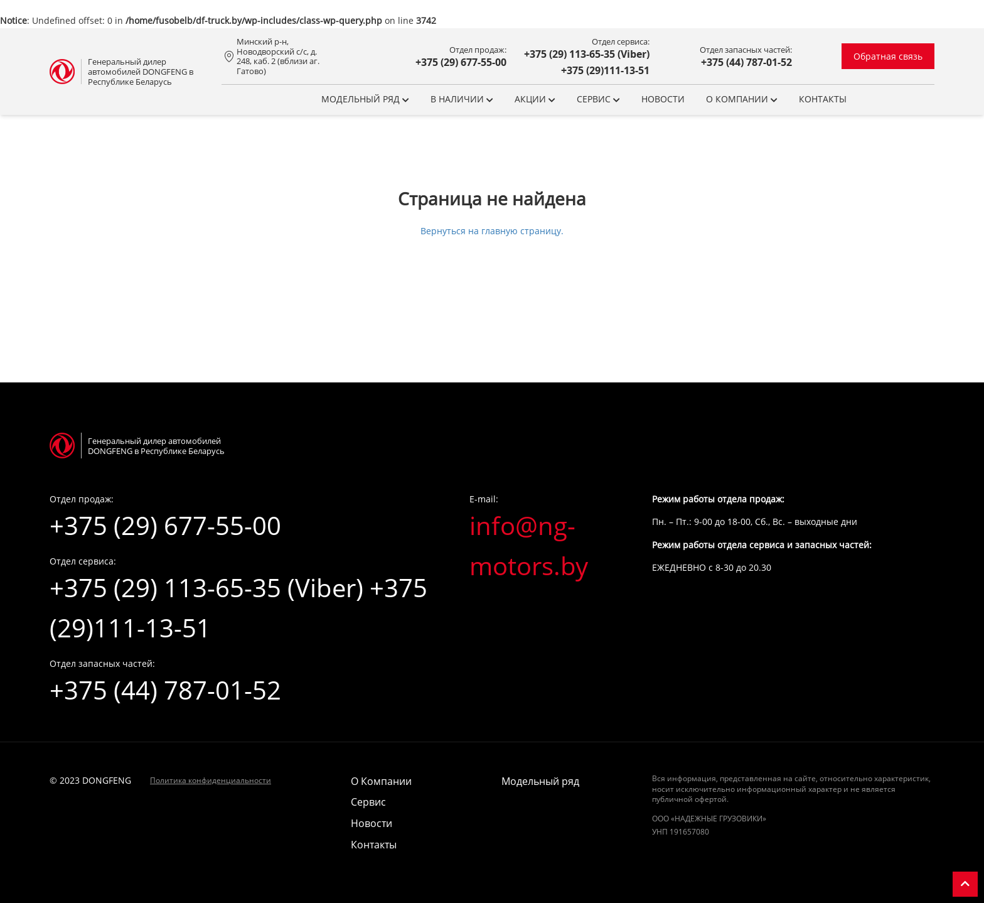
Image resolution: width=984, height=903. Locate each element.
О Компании (381, 781)
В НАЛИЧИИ (461, 99)
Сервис (598, 99)
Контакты (823, 99)
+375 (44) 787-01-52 (746, 62)
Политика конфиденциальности (210, 780)
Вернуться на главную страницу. (492, 231)
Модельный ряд (365, 99)
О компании (742, 99)
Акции (535, 99)
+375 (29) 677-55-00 (460, 62)
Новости (663, 99)
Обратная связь (887, 56)
